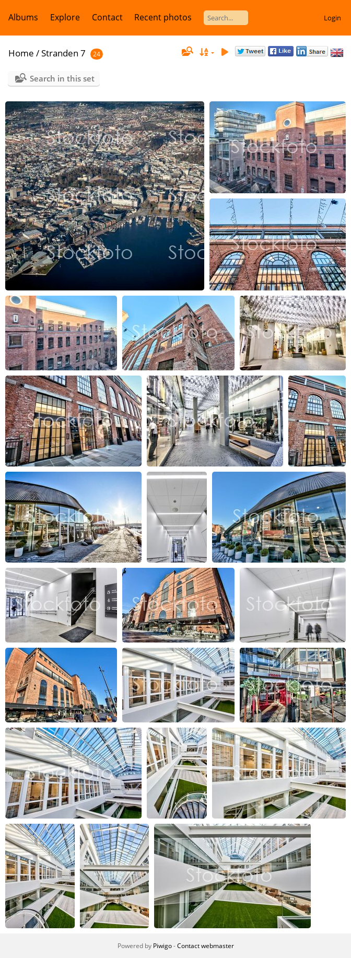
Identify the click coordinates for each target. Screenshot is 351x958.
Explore (65, 17)
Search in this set (62, 78)
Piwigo (162, 945)
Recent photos (163, 17)
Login (332, 17)
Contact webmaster (205, 945)
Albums (23, 17)
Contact (107, 17)
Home (21, 53)
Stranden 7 (63, 53)
